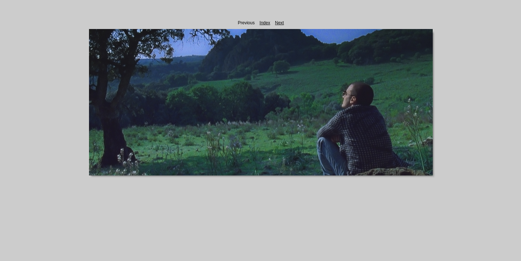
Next (279, 22)
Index (264, 22)
